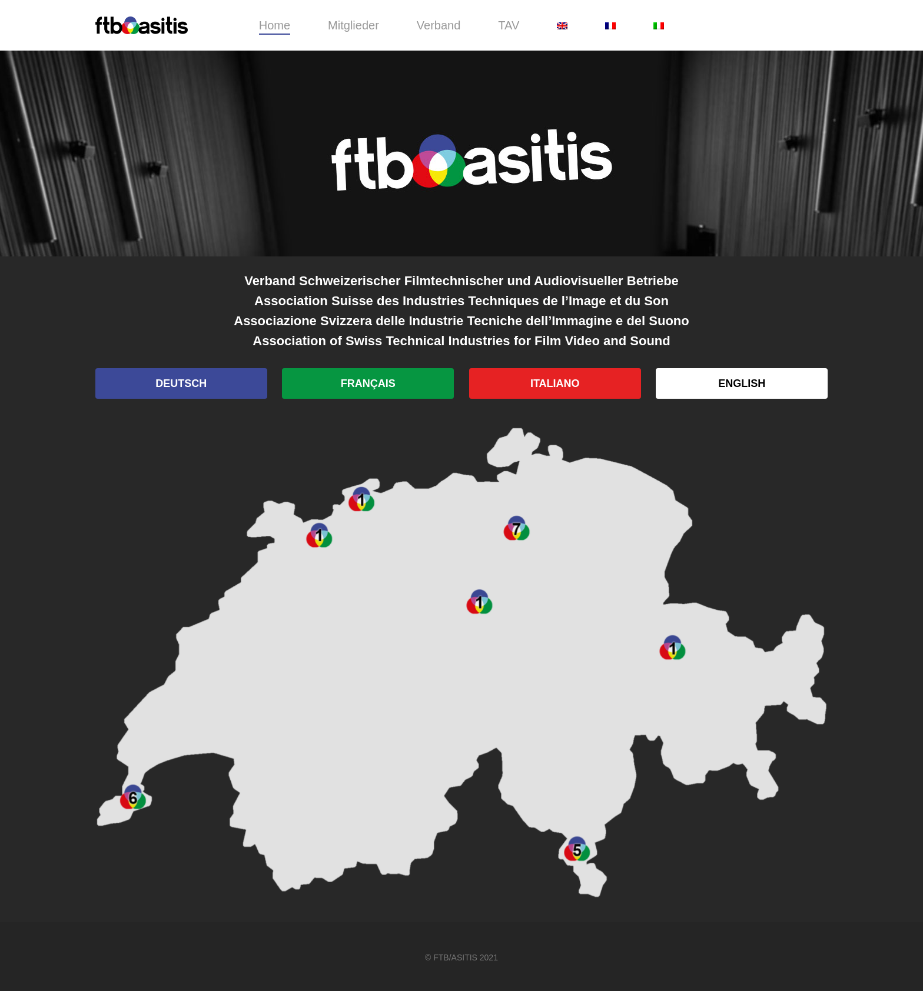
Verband (439, 25)
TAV (508, 25)
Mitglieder (353, 25)
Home (274, 25)
